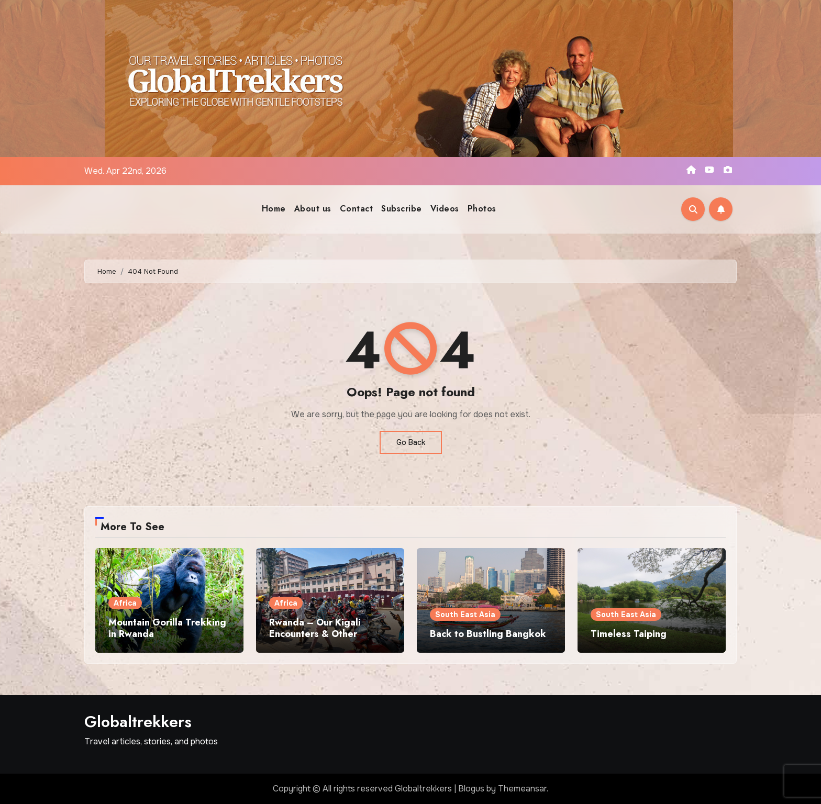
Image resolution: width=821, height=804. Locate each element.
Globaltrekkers (138, 721)
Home (274, 209)
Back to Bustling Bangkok (488, 634)
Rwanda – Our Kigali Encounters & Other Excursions (315, 634)
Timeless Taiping (629, 634)
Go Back (410, 442)
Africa (125, 603)
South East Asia (465, 614)
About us (312, 209)
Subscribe (401, 209)
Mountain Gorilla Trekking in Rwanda (167, 628)
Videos (444, 209)
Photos (482, 209)
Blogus (471, 788)
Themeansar (522, 788)
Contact (356, 209)
